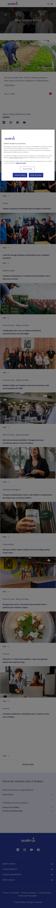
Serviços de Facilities (28, 807)
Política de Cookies (36, 893)
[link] (28, 172)
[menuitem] (48, 4)
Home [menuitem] (10, 3)
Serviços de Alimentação (28, 811)
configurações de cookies (17, 896)
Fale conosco (28, 794)
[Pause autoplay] (51, 44)
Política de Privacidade (39, 896)
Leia (6, 196)
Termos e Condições (18, 893)
